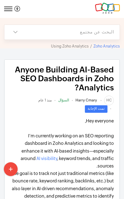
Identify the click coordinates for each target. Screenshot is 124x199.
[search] (73, 32)
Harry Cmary (87, 100)
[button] (16, 9)
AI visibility (46, 158)
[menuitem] (18, 9)
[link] (109, 100)
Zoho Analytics (106, 46)
